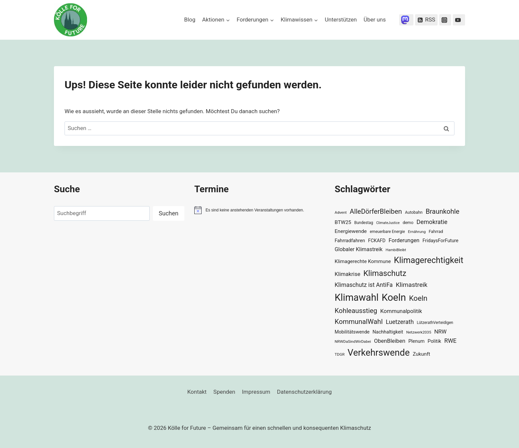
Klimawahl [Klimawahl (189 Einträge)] (357, 297)
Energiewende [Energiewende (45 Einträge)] (351, 231)
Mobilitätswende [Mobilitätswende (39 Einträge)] (352, 332)
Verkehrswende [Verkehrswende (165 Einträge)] (379, 352)
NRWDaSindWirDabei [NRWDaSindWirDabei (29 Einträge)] (353, 341)
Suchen (168, 213)
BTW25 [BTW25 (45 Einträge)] (343, 222)
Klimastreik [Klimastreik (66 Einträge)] (411, 285)
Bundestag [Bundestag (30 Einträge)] (363, 222)
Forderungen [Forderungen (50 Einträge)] (404, 240)
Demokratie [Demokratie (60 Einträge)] (431, 221)
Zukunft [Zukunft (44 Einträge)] (421, 354)
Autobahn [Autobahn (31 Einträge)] (414, 212)
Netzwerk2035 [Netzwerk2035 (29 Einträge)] (418, 332)
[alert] (259, 210)
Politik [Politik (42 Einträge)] (434, 341)
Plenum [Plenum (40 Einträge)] (416, 341)
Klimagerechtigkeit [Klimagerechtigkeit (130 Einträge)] (428, 260)
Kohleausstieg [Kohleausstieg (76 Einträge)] (356, 311)
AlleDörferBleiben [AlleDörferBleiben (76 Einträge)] (376, 211)
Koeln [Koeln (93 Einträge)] (418, 298)
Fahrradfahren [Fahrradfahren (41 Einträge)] (350, 241)
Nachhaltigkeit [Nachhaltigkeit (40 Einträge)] (387, 332)
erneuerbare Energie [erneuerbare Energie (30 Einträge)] (387, 231)
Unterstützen (341, 19)
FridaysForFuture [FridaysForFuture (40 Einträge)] (440, 241)
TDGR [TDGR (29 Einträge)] (340, 354)
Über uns (374, 19)
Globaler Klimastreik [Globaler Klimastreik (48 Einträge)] (359, 249)
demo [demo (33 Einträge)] (408, 222)
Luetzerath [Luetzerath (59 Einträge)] (400, 321)
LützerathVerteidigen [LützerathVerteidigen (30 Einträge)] (435, 322)
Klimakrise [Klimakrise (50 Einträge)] (347, 274)
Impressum (256, 391)
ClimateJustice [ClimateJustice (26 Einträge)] (388, 223)
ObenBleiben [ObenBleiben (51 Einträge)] (389, 340)
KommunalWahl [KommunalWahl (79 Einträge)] (359, 322)
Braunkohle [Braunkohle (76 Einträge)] (442, 211)
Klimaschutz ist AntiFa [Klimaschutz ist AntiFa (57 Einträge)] (364, 285)
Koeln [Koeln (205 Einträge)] (394, 297)
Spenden (224, 391)
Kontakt (197, 391)
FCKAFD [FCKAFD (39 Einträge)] (377, 240)
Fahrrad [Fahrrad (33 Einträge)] (436, 231)
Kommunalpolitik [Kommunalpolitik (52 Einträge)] (401, 311)
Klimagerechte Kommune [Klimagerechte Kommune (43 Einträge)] (363, 261)
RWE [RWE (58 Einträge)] (450, 340)
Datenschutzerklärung (304, 391)
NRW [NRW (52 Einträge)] (440, 331)
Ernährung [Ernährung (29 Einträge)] (417, 231)
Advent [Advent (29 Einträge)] (341, 212)
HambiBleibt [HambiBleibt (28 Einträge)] (396, 250)
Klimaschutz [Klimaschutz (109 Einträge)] (384, 273)
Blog (189, 19)
